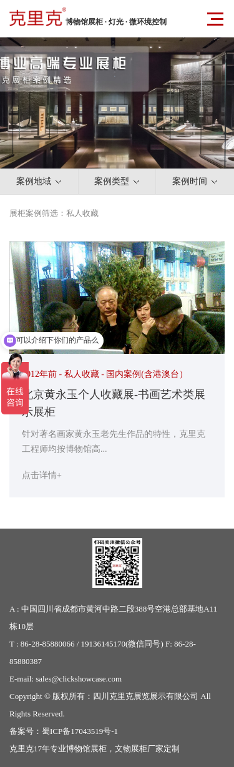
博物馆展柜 (86, 748)
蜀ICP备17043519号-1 (80, 731)
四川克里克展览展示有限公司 (145, 696)
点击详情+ (42, 475)
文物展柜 (131, 748)
